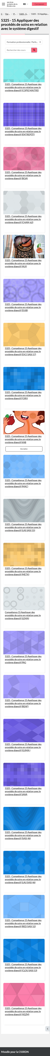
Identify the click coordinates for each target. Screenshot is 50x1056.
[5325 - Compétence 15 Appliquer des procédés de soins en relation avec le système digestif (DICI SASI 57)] (24, 334)
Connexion (39, 4)
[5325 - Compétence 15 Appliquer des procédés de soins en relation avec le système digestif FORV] (24, 378)
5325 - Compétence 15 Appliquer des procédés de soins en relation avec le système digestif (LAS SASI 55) (23, 527)
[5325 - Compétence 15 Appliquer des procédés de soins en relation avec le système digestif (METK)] (24, 554)
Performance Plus (14, 14)
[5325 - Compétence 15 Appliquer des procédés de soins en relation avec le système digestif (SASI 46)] (24, 818)
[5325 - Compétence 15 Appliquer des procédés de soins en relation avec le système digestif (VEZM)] (24, 994)
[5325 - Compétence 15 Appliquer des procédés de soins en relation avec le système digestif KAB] (24, 422)
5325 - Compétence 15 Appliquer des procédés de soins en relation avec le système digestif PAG (23, 659)
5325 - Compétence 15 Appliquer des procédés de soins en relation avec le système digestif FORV (23, 395)
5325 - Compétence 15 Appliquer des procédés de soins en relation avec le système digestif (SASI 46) (23, 835)
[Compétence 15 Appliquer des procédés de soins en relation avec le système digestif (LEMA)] (24, 598)
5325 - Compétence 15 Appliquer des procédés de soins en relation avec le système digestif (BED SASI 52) (23, 923)
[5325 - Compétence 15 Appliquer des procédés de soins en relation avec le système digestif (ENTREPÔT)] (24, 114)
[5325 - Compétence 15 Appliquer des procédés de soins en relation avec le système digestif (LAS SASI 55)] (24, 510)
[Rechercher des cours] (18, 50)
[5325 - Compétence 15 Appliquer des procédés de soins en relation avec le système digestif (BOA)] (24, 158)
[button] (26, 4)
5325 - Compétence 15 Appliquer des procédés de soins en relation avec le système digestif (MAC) (23, 483)
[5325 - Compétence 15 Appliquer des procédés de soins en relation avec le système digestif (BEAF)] (24, 686)
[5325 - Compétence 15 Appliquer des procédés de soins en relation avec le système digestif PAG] (24, 642)
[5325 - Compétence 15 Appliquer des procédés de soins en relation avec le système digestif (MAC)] (24, 466)
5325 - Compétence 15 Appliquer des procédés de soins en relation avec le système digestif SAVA (23, 791)
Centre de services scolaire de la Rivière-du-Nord (12, 4)
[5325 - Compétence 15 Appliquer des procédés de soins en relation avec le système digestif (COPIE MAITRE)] (24, 70)
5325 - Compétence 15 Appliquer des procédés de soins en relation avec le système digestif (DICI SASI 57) (23, 351)
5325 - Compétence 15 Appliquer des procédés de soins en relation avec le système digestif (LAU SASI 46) (23, 879)
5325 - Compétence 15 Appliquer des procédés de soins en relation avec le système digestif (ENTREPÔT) (23, 131)
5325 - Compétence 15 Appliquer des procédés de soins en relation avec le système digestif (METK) (23, 571)
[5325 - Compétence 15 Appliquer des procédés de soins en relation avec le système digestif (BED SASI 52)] (24, 906)
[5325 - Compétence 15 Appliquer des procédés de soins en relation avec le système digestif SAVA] (24, 774)
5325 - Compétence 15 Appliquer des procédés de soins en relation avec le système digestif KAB (23, 439)
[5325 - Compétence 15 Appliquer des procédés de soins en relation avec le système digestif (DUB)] (24, 290)
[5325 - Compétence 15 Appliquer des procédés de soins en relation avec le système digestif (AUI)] (24, 246)
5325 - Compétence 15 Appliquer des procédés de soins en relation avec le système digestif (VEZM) (23, 1011)
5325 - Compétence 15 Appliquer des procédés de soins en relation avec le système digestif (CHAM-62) (23, 219)
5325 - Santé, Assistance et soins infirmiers (23, 14)
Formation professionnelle (8, 14)
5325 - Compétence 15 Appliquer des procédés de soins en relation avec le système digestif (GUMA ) (23, 747)
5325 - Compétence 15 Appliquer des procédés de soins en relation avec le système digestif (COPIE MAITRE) (23, 87)
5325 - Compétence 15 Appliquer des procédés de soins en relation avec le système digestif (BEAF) (23, 703)
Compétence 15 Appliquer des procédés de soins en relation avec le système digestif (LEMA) (23, 615)
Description (24, 449)
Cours (2, 14)
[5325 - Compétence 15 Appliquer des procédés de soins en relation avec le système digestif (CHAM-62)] (24, 202)
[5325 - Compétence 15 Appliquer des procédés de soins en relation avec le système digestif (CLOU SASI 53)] (24, 950)
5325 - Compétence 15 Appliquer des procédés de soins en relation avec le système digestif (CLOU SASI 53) (23, 967)
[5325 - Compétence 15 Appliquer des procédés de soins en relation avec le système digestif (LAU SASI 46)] (24, 862)
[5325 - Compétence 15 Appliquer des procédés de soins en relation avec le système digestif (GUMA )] (24, 730)
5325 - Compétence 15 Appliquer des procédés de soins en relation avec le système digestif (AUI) (23, 263)
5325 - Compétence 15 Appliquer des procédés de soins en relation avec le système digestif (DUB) (23, 307)
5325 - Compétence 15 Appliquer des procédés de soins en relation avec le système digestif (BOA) (23, 175)
